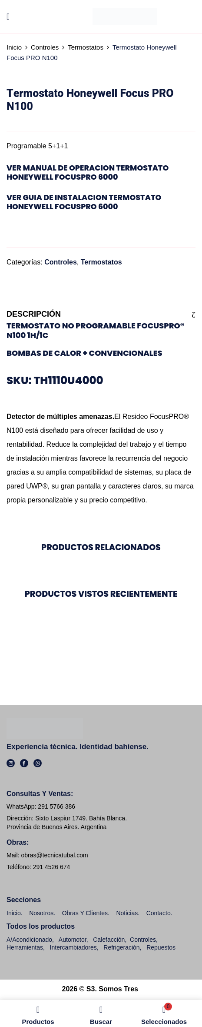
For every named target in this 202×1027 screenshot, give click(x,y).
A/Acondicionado (29, 939)
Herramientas (25, 947)
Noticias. (127, 913)
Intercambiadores (73, 947)
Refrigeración (121, 947)
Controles (45, 47)
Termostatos (85, 47)
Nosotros (41, 913)
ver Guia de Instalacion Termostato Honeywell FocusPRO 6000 (84, 202)
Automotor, (72, 939)
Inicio (14, 47)
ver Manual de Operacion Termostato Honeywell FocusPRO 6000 (88, 172)
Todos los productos (41, 926)
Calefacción (109, 939)
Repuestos (161, 947)
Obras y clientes (85, 913)
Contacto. (159, 913)
